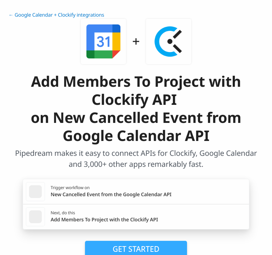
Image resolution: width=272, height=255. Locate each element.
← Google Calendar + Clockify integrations (56, 15)
